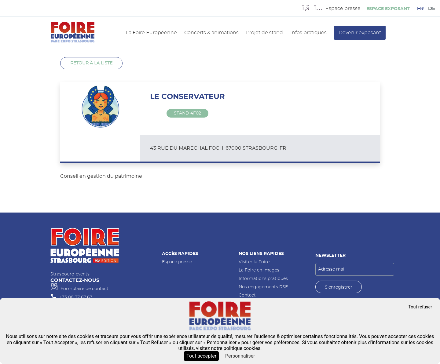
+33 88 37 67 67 (76, 297)
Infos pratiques (308, 32)
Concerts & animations (211, 32)
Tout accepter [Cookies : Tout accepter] (201, 356)
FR (420, 8)
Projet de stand (264, 32)
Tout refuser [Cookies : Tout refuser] (420, 307)
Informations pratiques (263, 278)
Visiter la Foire (254, 262)
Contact (247, 295)
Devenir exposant (360, 32)
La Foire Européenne (151, 32)
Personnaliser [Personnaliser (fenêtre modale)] (240, 356)
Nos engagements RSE (263, 287)
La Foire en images (259, 270)
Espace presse (177, 262)
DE (431, 8)
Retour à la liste (91, 63)
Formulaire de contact (84, 288)
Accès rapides (180, 253)
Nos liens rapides (261, 253)
